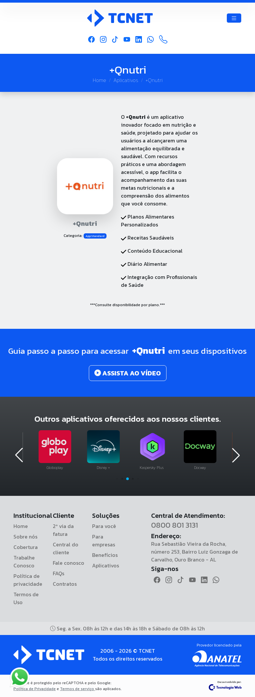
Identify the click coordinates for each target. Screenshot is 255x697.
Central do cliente (65, 548)
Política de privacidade (27, 580)
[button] (117, 478)
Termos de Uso (26, 598)
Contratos (65, 584)
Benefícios (105, 555)
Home (99, 80)
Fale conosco (68, 563)
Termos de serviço (77, 689)
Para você (104, 526)
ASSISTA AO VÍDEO (127, 373)
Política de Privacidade (34, 689)
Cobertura (25, 547)
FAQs (58, 573)
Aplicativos (125, 80)
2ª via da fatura (63, 530)
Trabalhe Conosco (24, 561)
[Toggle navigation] (234, 18)
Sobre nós (25, 536)
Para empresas (103, 540)
